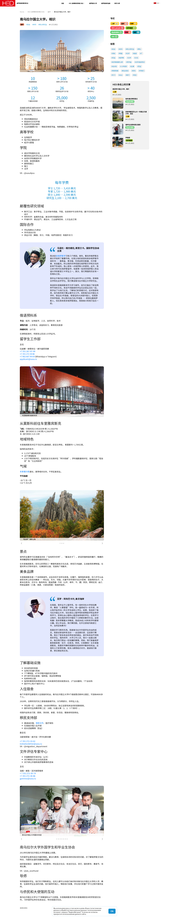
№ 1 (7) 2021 (53, 24)
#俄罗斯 (121, 58)
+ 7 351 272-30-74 (28, 773)
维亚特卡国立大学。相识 (121, 89)
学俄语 (127, 138)
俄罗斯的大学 (93, 3)
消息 (62, 3)
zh (156, 3)
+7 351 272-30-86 (27, 775)
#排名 (113, 53)
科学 (133, 24)
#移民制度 (114, 71)
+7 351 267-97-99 (27, 351)
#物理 (120, 53)
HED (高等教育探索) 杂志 (76, 3)
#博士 (139, 49)
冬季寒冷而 (25, 471)
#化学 (128, 53)
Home (22, 12)
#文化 (136, 58)
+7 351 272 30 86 (27, 353)
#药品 (113, 58)
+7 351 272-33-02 (27, 741)
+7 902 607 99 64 (27, 356)
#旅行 (128, 75)
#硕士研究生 (42, 24)
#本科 (34, 24)
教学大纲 (117, 3)
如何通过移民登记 (131, 99)
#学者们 (141, 71)
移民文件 (40, 723)
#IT (141, 53)
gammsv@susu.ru (28, 778)
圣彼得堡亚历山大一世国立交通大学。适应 (136, 113)
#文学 (129, 58)
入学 (114, 24)
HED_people (117, 28)
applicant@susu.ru (28, 359)
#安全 (28, 24)
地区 (136, 32)
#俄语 (135, 53)
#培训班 (114, 66)
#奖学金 (128, 62)
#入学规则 (123, 66)
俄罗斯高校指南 (105, 3)
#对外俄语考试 (140, 62)
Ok (112, 911)
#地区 (135, 75)
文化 (114, 37)
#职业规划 (125, 71)
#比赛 (132, 66)
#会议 (120, 75)
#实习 (113, 75)
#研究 (134, 71)
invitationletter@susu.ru (31, 743)
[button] (21, 543)
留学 (49, 12)
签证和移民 (116, 32)
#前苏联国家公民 (117, 62)
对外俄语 (131, 28)
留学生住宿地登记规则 (133, 125)
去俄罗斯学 (61, 255)
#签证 (139, 66)
